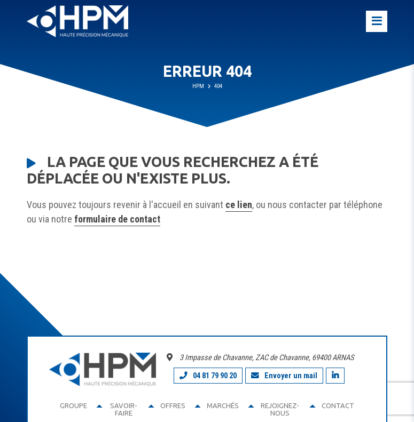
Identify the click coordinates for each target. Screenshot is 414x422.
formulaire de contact (117, 219)
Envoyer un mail (284, 375)
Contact (338, 405)
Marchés (223, 405)
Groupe (73, 405)
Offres (172, 405)
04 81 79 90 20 (208, 375)
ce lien (238, 204)
